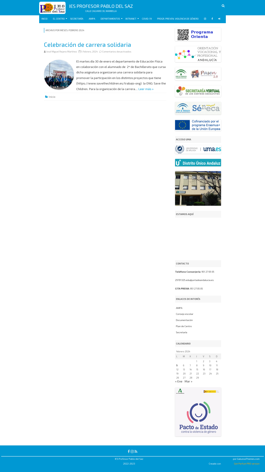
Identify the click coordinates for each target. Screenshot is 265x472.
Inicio (45, 18)
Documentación (184, 320)
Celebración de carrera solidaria (87, 44)
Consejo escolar (184, 313)
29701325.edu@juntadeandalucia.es (194, 280)
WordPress (227, 463)
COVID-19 (147, 18)
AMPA (92, 18)
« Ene (178, 381)
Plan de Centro (184, 326)
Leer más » (145, 89)
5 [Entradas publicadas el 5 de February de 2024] (177, 365)
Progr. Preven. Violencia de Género (178, 18)
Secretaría (76, 18)
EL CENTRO (59, 18)
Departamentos (110, 18)
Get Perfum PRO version (247, 463)
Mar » (188, 381)
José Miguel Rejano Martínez (61, 51)
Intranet (131, 18)
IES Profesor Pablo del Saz (101, 6)
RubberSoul (226, 458)
